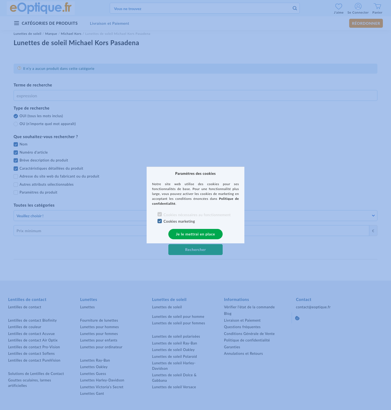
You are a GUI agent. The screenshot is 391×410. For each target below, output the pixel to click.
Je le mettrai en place (195, 234)
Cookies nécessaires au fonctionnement (197, 215)
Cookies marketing (179, 221)
